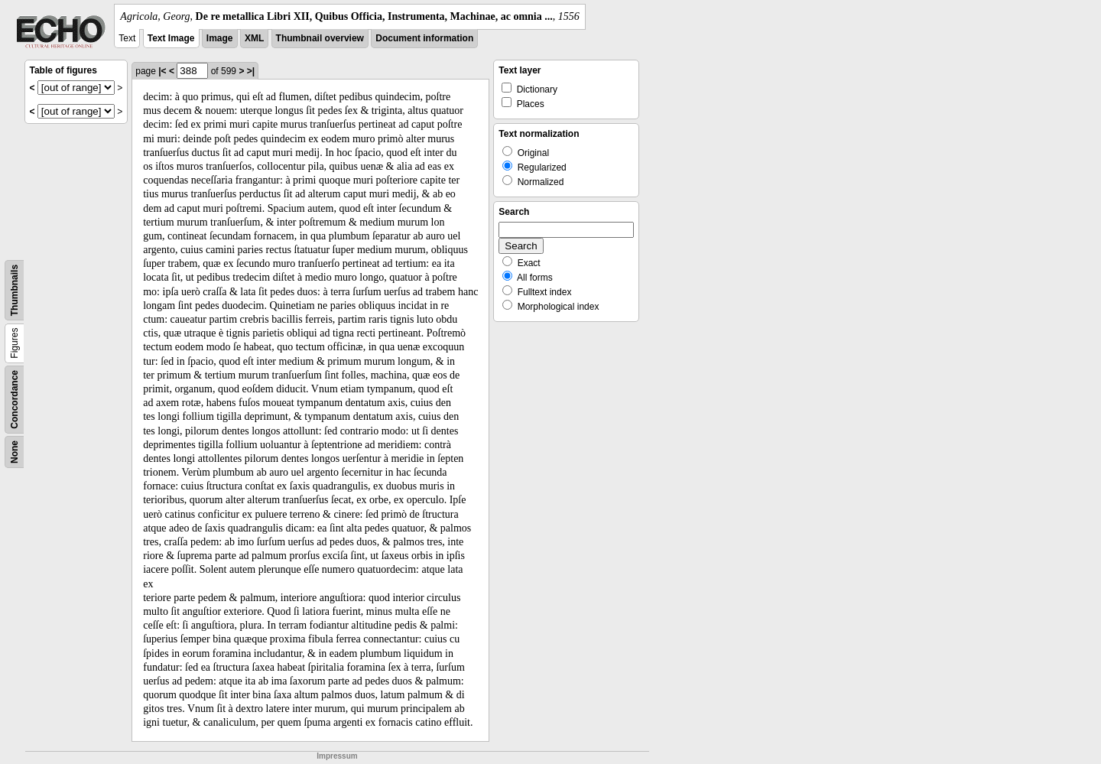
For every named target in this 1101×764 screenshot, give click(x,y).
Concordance (14, 399)
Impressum (337, 756)
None (14, 452)
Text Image (171, 38)
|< (162, 71)
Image (219, 38)
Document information (424, 38)
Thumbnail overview (320, 38)
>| (251, 71)
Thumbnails (14, 290)
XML (254, 38)
